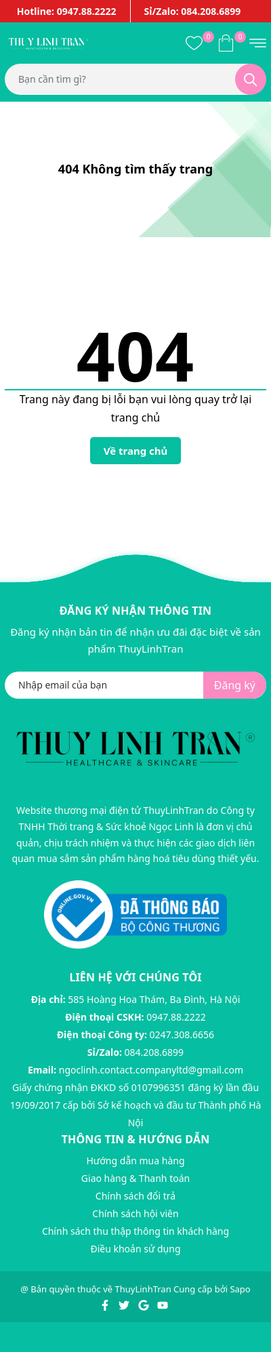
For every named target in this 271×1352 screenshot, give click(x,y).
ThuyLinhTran (143, 1289)
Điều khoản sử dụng (135, 1248)
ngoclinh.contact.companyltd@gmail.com (151, 1069)
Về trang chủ (136, 450)
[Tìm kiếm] (250, 79)
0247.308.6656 (182, 1034)
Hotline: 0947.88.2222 (67, 11)
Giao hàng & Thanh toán (135, 1178)
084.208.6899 (154, 1052)
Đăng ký (234, 685)
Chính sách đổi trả (135, 1195)
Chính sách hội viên (135, 1213)
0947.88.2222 (176, 1016)
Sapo (240, 1289)
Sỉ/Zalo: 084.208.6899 (192, 11)
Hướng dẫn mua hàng (135, 1160)
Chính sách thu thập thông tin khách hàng (135, 1231)
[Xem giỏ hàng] (225, 43)
